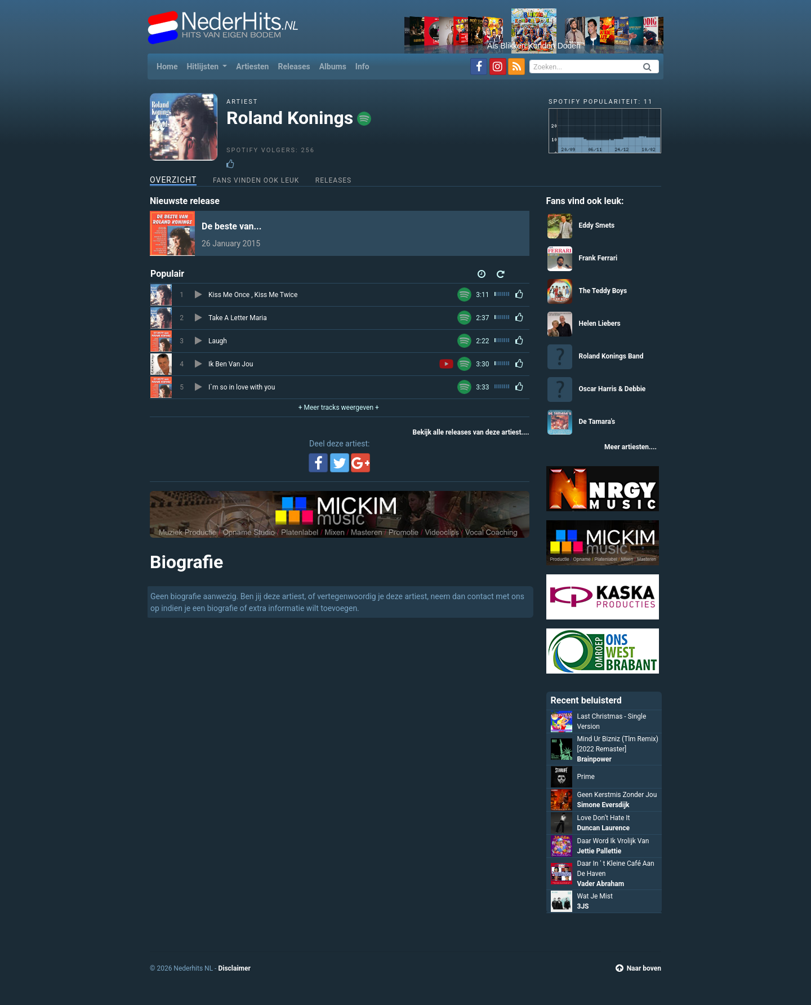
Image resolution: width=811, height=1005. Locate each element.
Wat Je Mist (595, 896)
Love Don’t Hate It (603, 818)
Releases (294, 66)
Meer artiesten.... (630, 447)
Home (169, 65)
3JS (583, 906)
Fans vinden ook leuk (256, 180)
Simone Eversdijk (603, 805)
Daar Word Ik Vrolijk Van (613, 841)
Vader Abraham (601, 884)
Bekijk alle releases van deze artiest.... (471, 432)
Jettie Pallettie (599, 851)
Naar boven (638, 968)
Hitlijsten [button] (203, 66)
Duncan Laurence (603, 828)
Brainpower (594, 759)
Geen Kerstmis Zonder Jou (617, 795)
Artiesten (252, 66)
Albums (332, 66)
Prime (586, 777)
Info (362, 66)
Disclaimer (234, 968)
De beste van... (231, 226)
